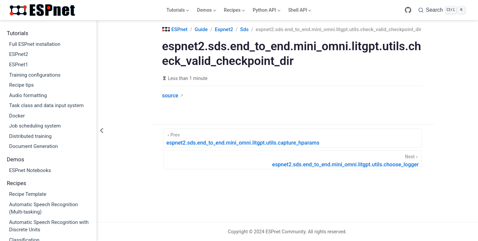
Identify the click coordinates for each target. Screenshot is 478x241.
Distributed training (30, 136)
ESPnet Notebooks (30, 170)
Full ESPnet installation (34, 44)
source (170, 95)
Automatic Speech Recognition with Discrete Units (48, 226)
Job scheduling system (35, 126)
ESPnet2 (18, 54)
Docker (17, 116)
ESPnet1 (18, 65)
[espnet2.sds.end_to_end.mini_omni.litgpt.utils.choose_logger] (292, 159)
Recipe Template (27, 194)
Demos (205, 11)
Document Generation (33, 146)
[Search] (442, 10)
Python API (266, 11)
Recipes (233, 11)
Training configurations (34, 75)
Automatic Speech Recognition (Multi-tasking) (43, 208)
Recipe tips (21, 85)
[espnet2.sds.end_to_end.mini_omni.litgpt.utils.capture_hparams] (292, 138)
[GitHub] (408, 10)
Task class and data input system (46, 105)
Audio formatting (28, 95)
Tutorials (177, 11)
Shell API (299, 11)
